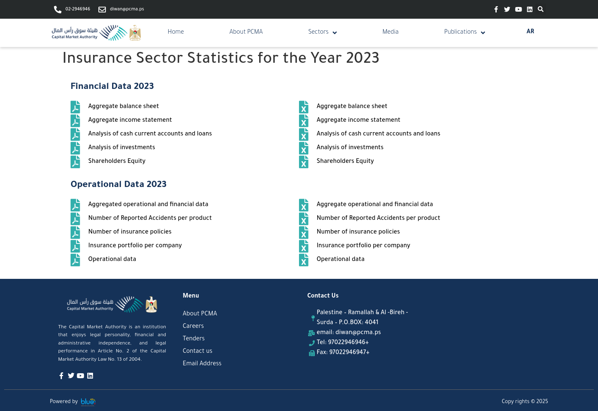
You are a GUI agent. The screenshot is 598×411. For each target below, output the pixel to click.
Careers (193, 327)
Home (176, 33)
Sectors (322, 33)
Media (390, 33)
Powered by (64, 402)
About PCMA (246, 33)
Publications (464, 33)
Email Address (202, 364)
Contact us (197, 352)
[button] (540, 9)
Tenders (194, 339)
